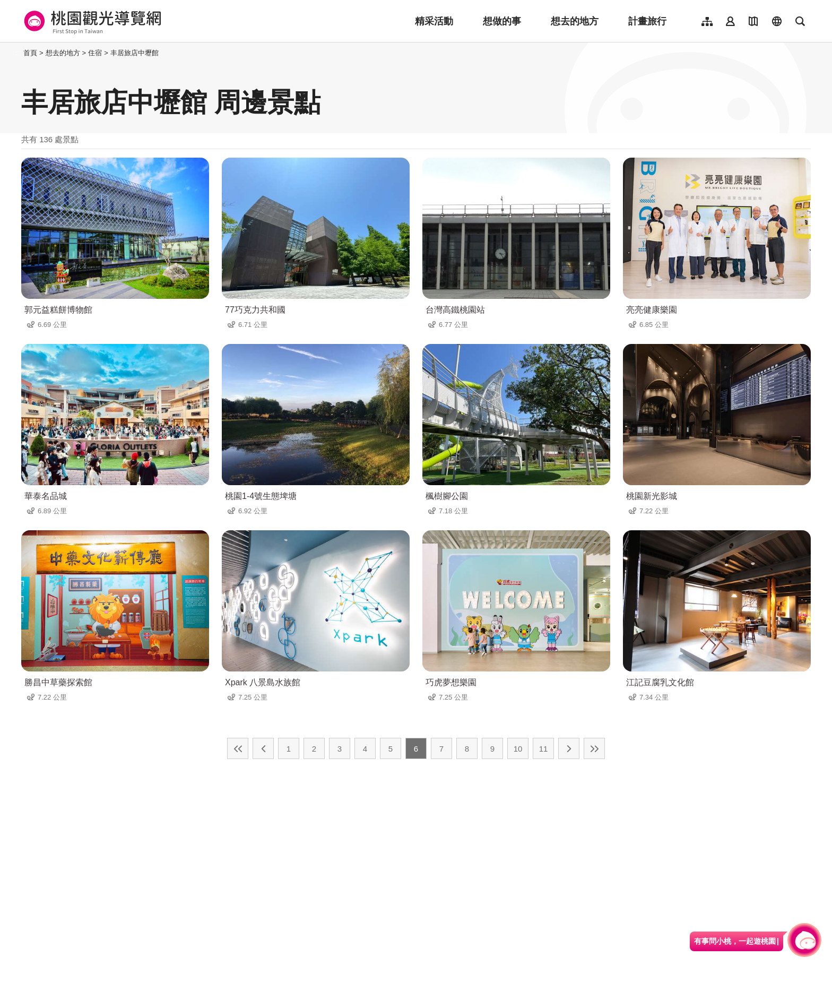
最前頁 (237, 748)
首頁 (30, 53)
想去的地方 (575, 21)
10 (518, 748)
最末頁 (594, 748)
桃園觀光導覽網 (91, 21)
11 (543, 748)
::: (18, 53)
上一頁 (263, 748)
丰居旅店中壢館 (134, 53)
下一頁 (568, 748)
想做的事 (502, 21)
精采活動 (434, 21)
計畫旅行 (647, 21)
